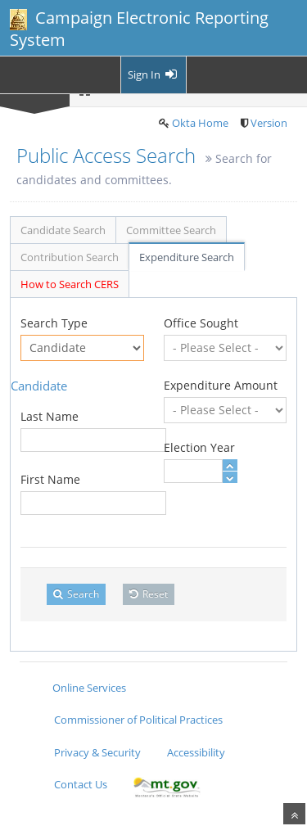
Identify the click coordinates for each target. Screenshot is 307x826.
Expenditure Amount (221, 385)
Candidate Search (63, 230)
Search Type (54, 323)
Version (269, 122)
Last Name (49, 416)
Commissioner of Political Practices (138, 719)
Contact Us (80, 784)
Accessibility (196, 752)
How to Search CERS (69, 284)
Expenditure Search (186, 257)
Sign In (153, 74)
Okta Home (200, 122)
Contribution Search (69, 257)
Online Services (89, 687)
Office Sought (201, 323)
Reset (148, 594)
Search (76, 594)
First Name (50, 479)
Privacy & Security (97, 752)
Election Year (199, 447)
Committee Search (171, 230)
